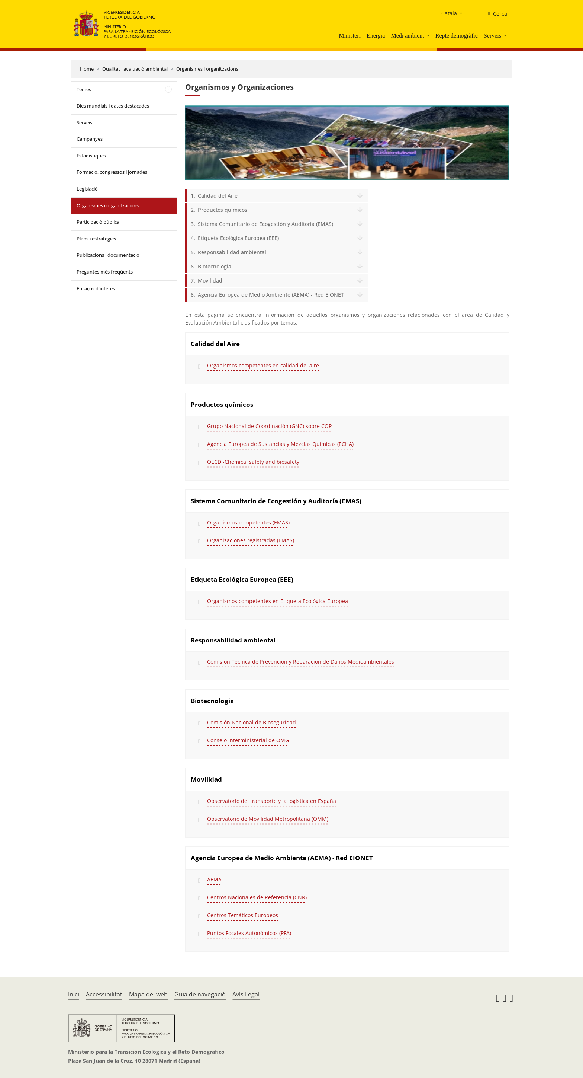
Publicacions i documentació (108, 255)
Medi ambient (407, 35)
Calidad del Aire (218, 195)
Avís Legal (246, 994)
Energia (376, 35)
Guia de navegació (200, 994)
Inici (73, 994)
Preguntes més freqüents (105, 271)
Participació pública (98, 222)
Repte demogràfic (456, 35)
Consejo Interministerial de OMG (248, 740)
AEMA (214, 879)
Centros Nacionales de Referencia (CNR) (257, 897)
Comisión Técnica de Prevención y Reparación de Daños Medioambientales (300, 661)
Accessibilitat (104, 994)
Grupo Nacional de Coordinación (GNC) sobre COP (269, 426)
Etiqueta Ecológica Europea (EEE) (238, 238)
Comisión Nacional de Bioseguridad (251, 722)
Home (87, 69)
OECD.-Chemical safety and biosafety (253, 461)
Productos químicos (222, 209)
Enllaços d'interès (96, 288)
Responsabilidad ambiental (232, 252)
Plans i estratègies (96, 238)
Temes (84, 89)
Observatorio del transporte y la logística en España (271, 800)
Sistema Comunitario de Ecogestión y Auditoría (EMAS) (265, 223)
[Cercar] (495, 13)
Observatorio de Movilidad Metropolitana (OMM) (267, 818)
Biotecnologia (214, 266)
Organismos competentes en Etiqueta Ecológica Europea (277, 601)
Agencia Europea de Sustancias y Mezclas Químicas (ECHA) (280, 443)
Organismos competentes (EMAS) (248, 522)
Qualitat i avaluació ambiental (135, 69)
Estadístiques (91, 155)
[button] (429, 35)
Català (449, 13)
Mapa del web (148, 994)
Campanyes (90, 138)
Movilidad (210, 280)
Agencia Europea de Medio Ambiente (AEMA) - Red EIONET (271, 294)
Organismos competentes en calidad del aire (263, 365)
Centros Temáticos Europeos (242, 915)
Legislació (87, 188)
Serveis (492, 35)
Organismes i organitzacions (207, 69)
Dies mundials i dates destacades (113, 105)
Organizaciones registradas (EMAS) (250, 540)
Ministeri (350, 35)
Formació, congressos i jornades (112, 172)
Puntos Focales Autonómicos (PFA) (249, 933)
